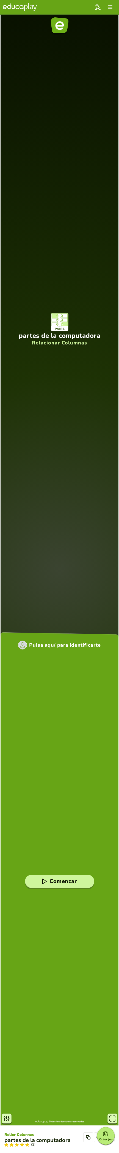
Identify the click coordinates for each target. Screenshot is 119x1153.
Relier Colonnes (19, 1135)
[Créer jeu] (106, 1136)
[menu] (110, 7)
